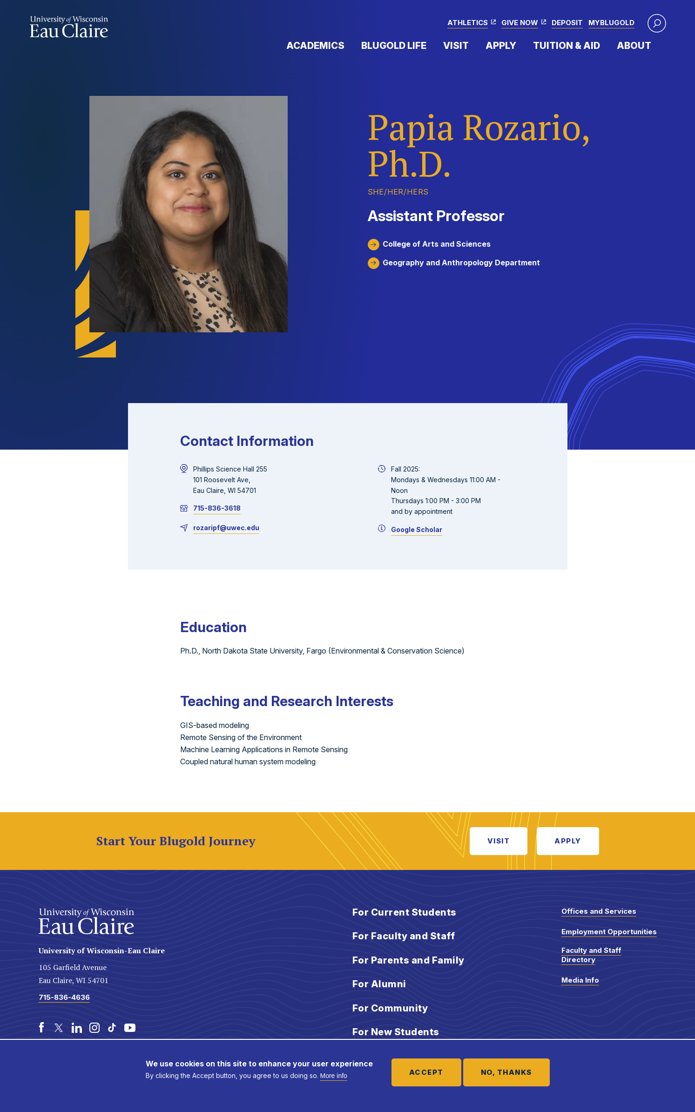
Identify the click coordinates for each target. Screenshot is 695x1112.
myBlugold (611, 22)
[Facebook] (41, 1028)
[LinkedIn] (77, 1028)
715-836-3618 (217, 508)
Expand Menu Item (349, 45)
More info (333, 1075)
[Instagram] (94, 1028)
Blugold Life (393, 45)
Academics (315, 45)
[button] (657, 23)
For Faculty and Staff (403, 936)
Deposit (567, 22)
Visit (456, 45)
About (634, 45)
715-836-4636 (64, 997)
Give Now (519, 22)
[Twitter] (59, 1028)
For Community (390, 1008)
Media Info (580, 980)
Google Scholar (416, 529)
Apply (501, 45)
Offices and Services (598, 911)
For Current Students (404, 912)
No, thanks (506, 1072)
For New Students (395, 1032)
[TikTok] (112, 1028)
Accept (426, 1072)
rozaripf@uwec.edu (226, 528)
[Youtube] (130, 1028)
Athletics (467, 22)
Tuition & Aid (566, 45)
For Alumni (379, 984)
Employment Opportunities (609, 931)
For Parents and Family (408, 960)
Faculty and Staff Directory (591, 955)
